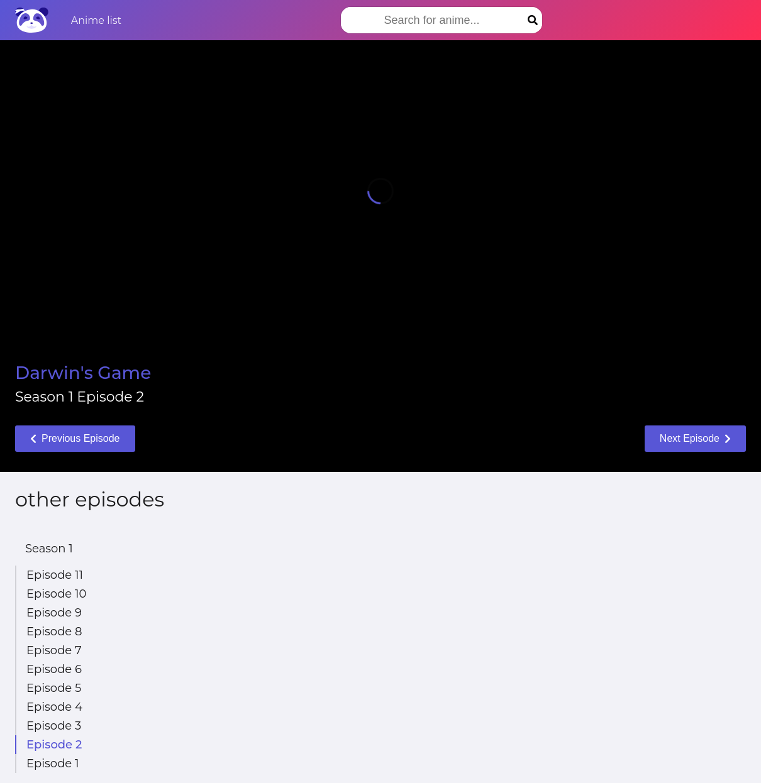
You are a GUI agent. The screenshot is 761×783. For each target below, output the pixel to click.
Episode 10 (56, 594)
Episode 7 (54, 650)
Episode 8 (54, 631)
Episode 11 (54, 575)
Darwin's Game (83, 372)
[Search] (532, 20)
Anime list (96, 20)
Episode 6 (54, 669)
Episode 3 (53, 726)
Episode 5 (53, 688)
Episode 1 (52, 763)
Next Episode (695, 438)
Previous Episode (75, 438)
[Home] (31, 20)
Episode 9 (54, 613)
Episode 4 (54, 707)
